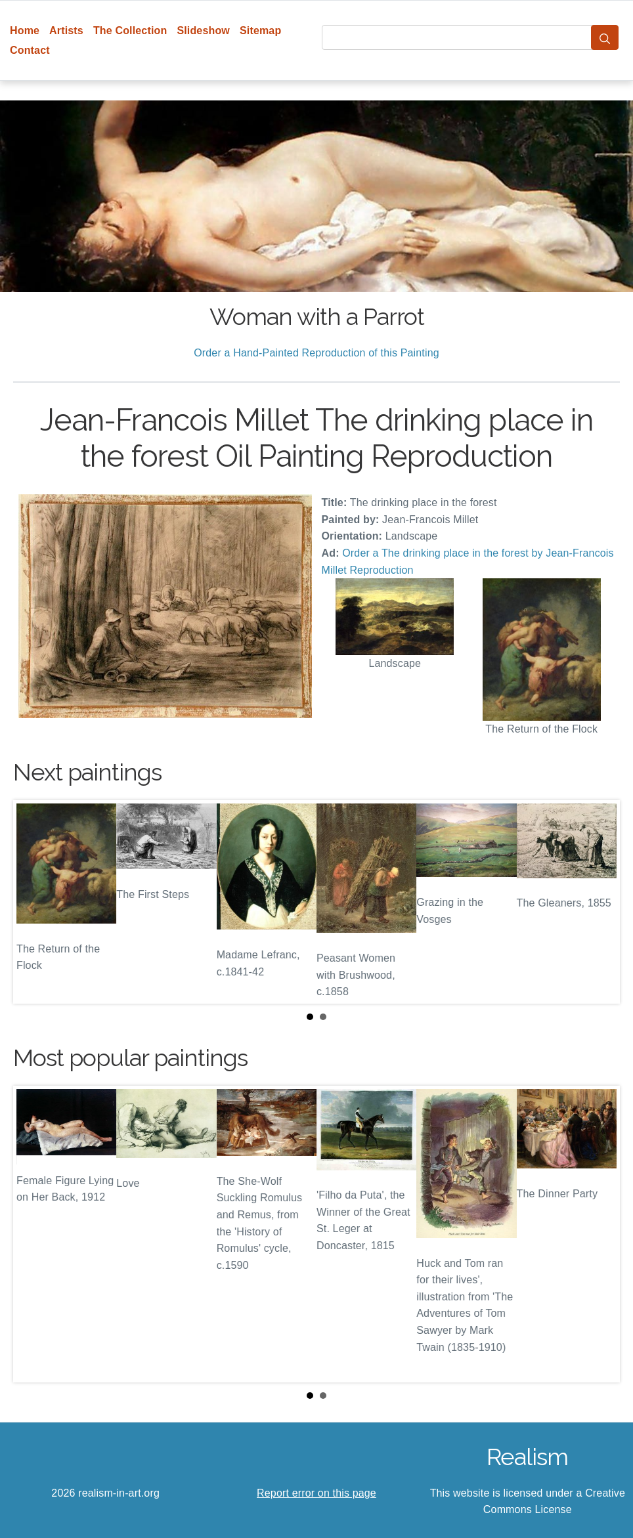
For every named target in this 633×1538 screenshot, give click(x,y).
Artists (66, 30)
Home (24, 30)
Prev (33, 901)
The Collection (130, 30)
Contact (30, 50)
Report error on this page (316, 1493)
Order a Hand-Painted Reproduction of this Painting (316, 352)
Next (599, 901)
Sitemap (260, 30)
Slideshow (203, 30)
